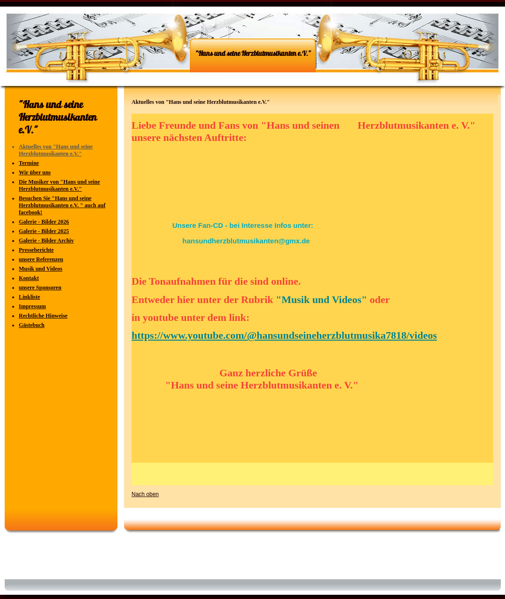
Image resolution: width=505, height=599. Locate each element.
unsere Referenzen (41, 259)
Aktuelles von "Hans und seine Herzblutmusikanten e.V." (56, 150)
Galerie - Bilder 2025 (44, 231)
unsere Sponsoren (40, 287)
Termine (29, 163)
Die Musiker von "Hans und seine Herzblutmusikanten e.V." (59, 185)
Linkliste (29, 297)
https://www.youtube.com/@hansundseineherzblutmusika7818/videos (284, 335)
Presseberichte (36, 250)
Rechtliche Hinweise (43, 315)
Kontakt (29, 278)
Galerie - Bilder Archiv (46, 240)
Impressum (32, 306)
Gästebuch (32, 325)
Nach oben (145, 494)
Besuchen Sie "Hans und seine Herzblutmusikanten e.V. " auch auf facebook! (62, 205)
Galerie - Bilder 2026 (44, 221)
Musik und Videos (40, 268)
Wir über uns (35, 172)
